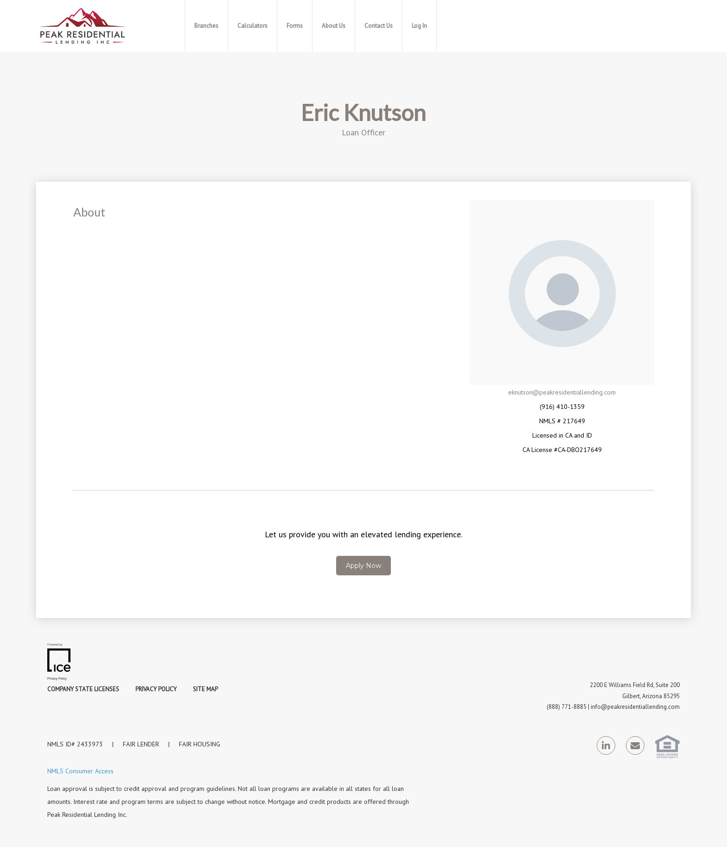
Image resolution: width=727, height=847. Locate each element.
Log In (419, 26)
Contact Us (378, 26)
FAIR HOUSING (199, 744)
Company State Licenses (83, 689)
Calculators (252, 26)
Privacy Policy (156, 689)
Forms (295, 26)
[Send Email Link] (635, 747)
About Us (333, 26)
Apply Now (363, 565)
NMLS (55, 744)
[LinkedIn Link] (606, 747)
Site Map (205, 689)
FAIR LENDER (141, 744)
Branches (206, 26)
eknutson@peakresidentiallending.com (562, 392)
